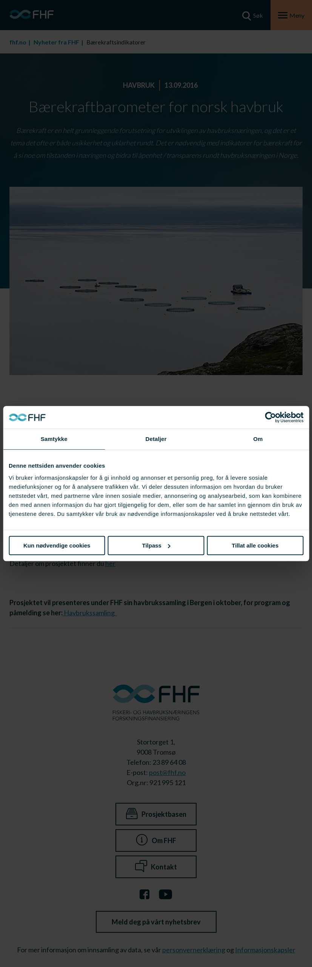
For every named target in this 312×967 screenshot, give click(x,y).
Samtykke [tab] (54, 439)
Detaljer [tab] (156, 439)
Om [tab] (258, 439)
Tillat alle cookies (255, 545)
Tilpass (156, 545)
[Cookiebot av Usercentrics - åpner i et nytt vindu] (270, 417)
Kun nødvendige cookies (57, 545)
